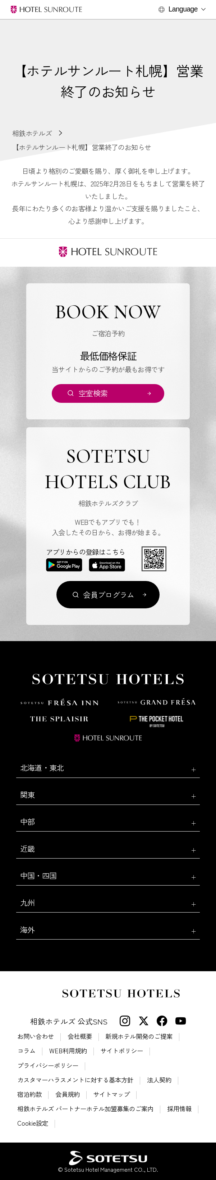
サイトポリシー (121, 1051)
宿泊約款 (29, 1094)
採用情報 (179, 1108)
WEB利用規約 (68, 1051)
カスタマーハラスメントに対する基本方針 (75, 1080)
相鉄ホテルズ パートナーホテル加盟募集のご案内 (85, 1108)
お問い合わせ (35, 1036)
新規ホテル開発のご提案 (139, 1036)
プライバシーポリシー (47, 1065)
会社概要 (80, 1036)
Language (183, 9)
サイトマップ (111, 1094)
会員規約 (67, 1094)
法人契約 (159, 1080)
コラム (26, 1051)
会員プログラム (108, 594)
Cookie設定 (32, 1123)
